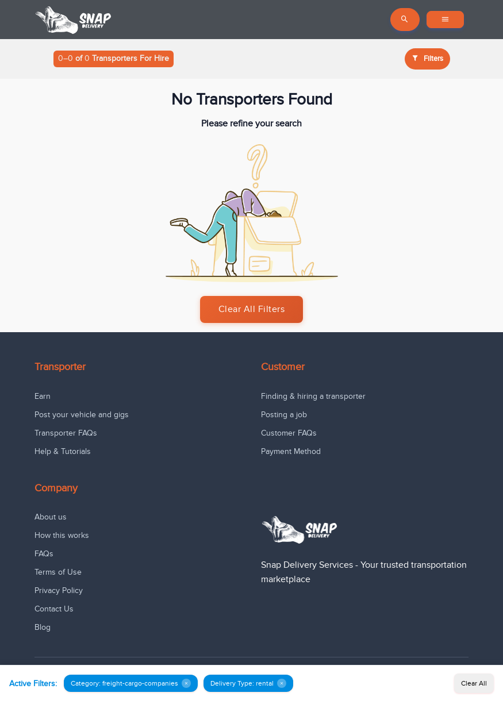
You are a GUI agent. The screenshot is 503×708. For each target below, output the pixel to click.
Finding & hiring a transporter (313, 396)
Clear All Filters (251, 309)
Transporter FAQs (65, 433)
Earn (42, 396)
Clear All (474, 683)
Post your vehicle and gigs (81, 415)
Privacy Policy (58, 590)
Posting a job (284, 415)
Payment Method (291, 451)
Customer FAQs (289, 433)
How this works (61, 535)
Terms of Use (58, 572)
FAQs (43, 554)
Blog (42, 627)
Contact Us (54, 609)
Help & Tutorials (62, 451)
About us (50, 517)
